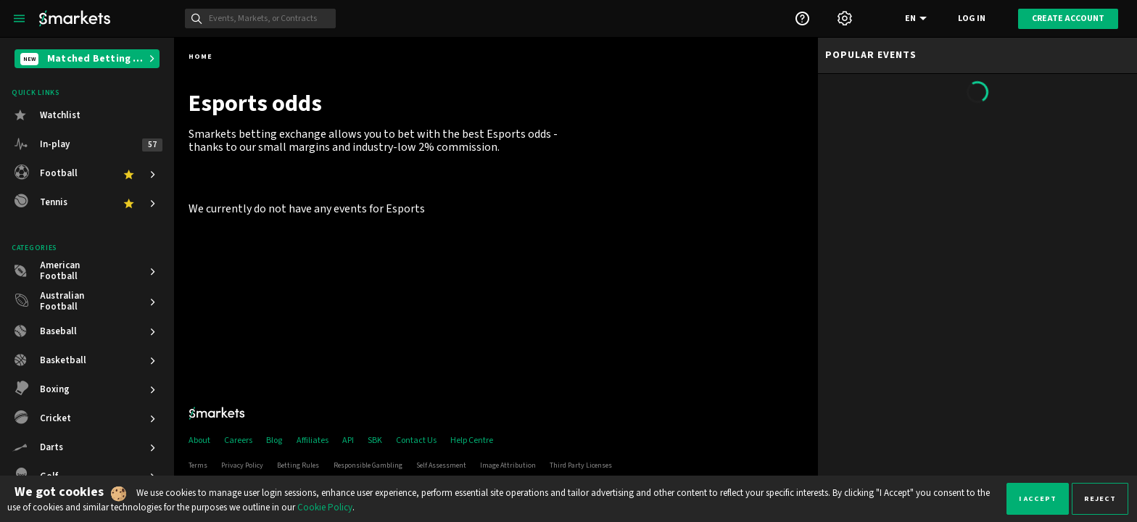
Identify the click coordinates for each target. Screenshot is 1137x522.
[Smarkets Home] (74, 18)
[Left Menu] (19, 18)
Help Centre (471, 440)
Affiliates (312, 440)
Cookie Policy (324, 507)
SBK (375, 440)
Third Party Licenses (581, 465)
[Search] (268, 19)
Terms (198, 465)
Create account (1068, 18)
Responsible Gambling (368, 465)
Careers (238, 440)
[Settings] (845, 18)
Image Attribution (508, 465)
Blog (274, 440)
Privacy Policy (242, 465)
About (199, 440)
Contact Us (416, 440)
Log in (971, 18)
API (348, 440)
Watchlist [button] (60, 115)
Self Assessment (441, 465)
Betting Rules (298, 465)
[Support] (802, 18)
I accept (1038, 498)
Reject (1100, 498)
